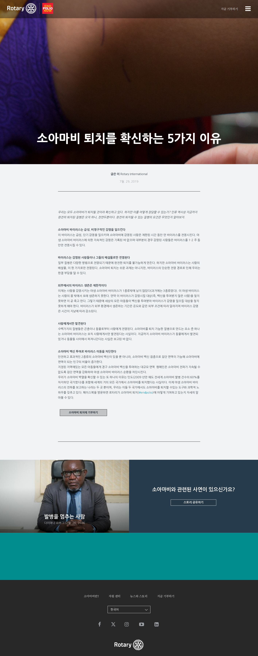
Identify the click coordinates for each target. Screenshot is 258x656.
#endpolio (146, 392)
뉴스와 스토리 (138, 596)
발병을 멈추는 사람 (64, 516)
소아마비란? (91, 596)
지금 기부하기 (229, 9)
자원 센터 (114, 596)
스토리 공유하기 (193, 502)
